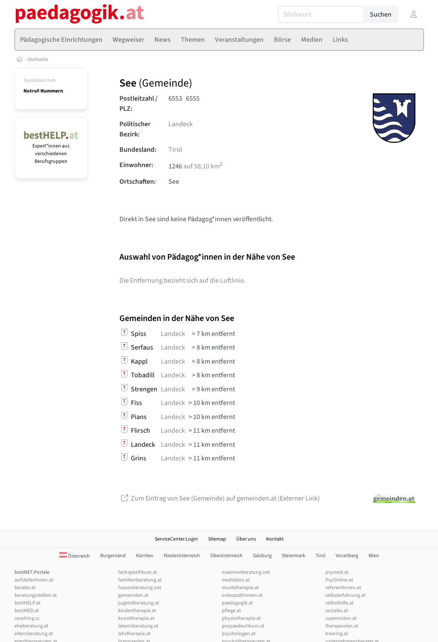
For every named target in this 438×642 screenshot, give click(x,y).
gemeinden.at (133, 595)
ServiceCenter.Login (176, 539)
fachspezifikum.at (137, 572)
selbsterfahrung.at (345, 595)
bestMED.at (27, 610)
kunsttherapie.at (136, 618)
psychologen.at (238, 633)
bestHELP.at (28, 603)
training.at (336, 633)
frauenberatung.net (139, 587)
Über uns (246, 539)
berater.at (25, 587)
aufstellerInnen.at (34, 580)
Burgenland (113, 555)
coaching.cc (27, 618)
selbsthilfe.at (339, 603)
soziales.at (336, 610)
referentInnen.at (343, 587)
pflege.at (231, 610)
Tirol (175, 149)
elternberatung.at (34, 633)
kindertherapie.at (137, 610)
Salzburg (262, 555)
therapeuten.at (341, 626)
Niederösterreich (182, 555)
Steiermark (293, 555)
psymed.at (336, 572)
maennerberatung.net (246, 572)
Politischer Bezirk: (135, 129)
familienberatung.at (140, 580)
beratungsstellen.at (36, 595)
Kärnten (145, 555)
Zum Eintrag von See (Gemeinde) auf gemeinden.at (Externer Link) (219, 498)
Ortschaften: (137, 181)
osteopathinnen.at (242, 595)
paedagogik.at (237, 603)
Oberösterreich (226, 555)
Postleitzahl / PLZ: (138, 103)
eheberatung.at (31, 626)
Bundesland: (137, 149)
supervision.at (341, 618)
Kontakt (275, 539)
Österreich (74, 556)
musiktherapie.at (240, 587)
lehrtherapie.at (134, 633)
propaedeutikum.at (243, 626)
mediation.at (236, 580)
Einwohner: (136, 165)
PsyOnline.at (339, 580)
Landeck (180, 124)
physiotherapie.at (241, 618)
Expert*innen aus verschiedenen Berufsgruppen (51, 150)
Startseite (38, 59)
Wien (373, 555)
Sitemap (217, 539)
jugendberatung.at (138, 603)
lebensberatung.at (138, 626)
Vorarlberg (347, 555)
